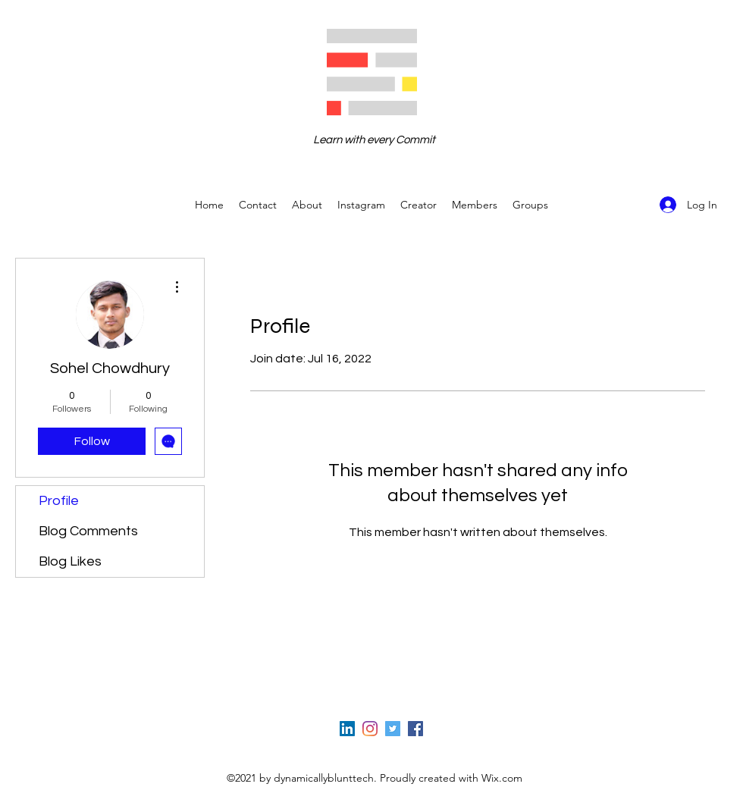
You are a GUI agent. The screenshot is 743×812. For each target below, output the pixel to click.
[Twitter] (392, 728)
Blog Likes (70, 561)
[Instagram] (370, 728)
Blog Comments (88, 531)
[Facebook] (415, 728)
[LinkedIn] (347, 728)
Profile (59, 501)
